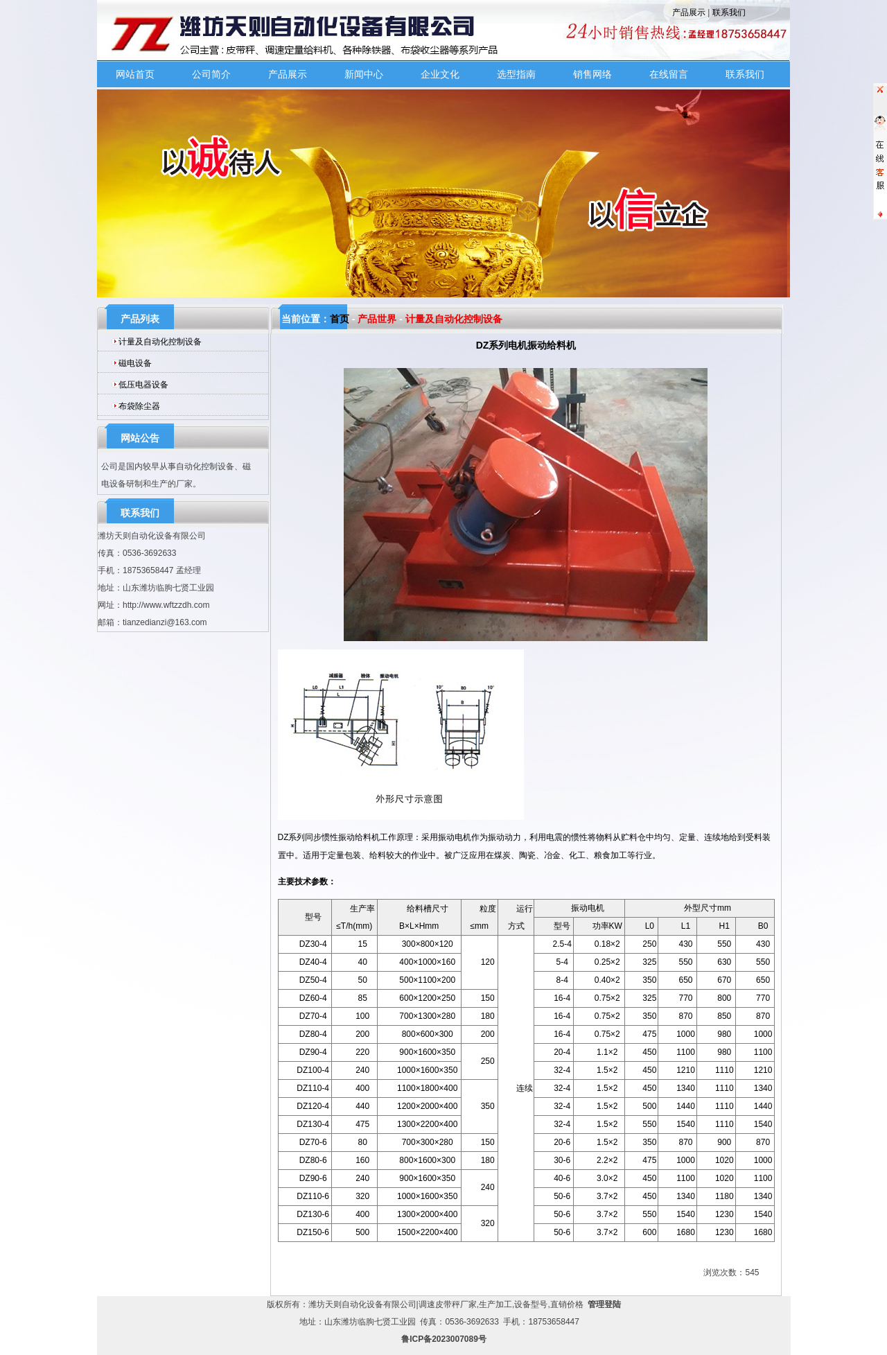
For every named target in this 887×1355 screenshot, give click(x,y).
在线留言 (668, 74)
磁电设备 (135, 363)
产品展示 (688, 12)
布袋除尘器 (139, 406)
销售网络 (592, 74)
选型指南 (516, 74)
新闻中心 (363, 74)
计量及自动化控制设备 (160, 342)
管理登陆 (604, 1304)
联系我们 (729, 12)
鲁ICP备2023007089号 (443, 1339)
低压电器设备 (143, 385)
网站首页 (135, 74)
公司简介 (211, 74)
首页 (339, 318)
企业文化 (440, 74)
